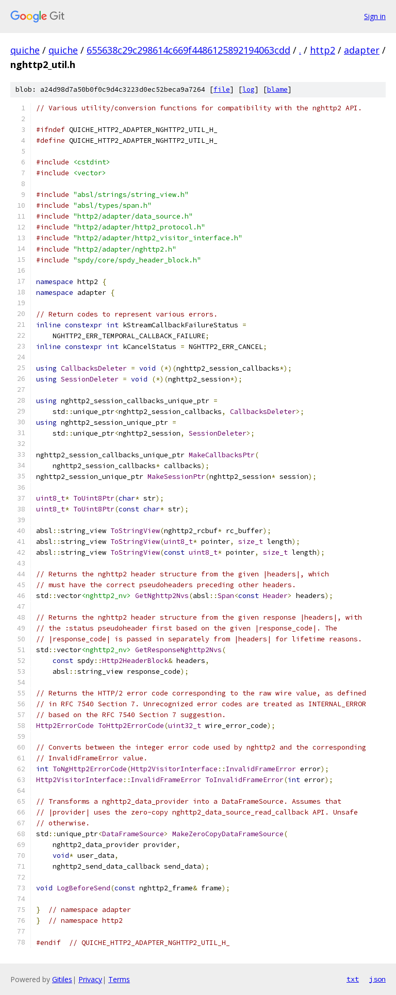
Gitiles (62, 979)
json (377, 979)
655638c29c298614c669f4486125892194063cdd (188, 50)
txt (352, 979)
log (248, 89)
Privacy (90, 979)
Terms (119, 979)
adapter (362, 50)
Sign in (375, 16)
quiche (25, 50)
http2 (322, 50)
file (221, 89)
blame (277, 89)
